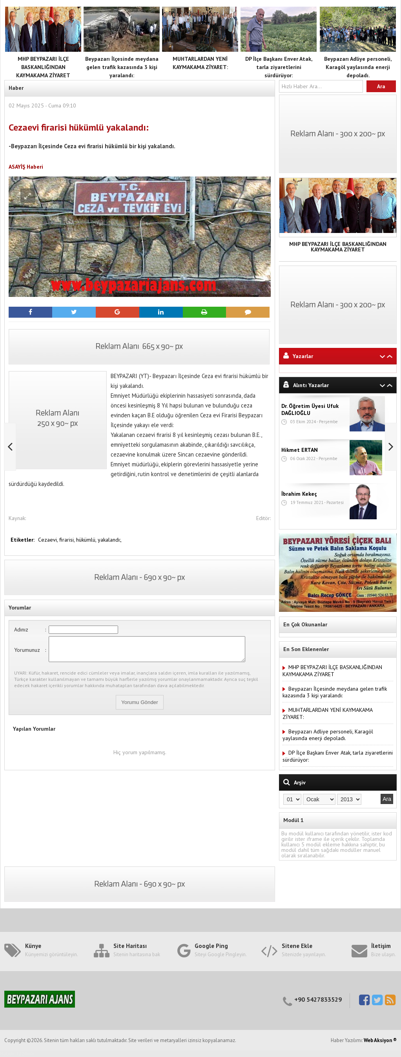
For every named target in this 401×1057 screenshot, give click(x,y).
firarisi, (67, 539)
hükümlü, (87, 539)
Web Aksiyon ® (380, 1040)
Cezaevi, (48, 539)
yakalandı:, (110, 539)
